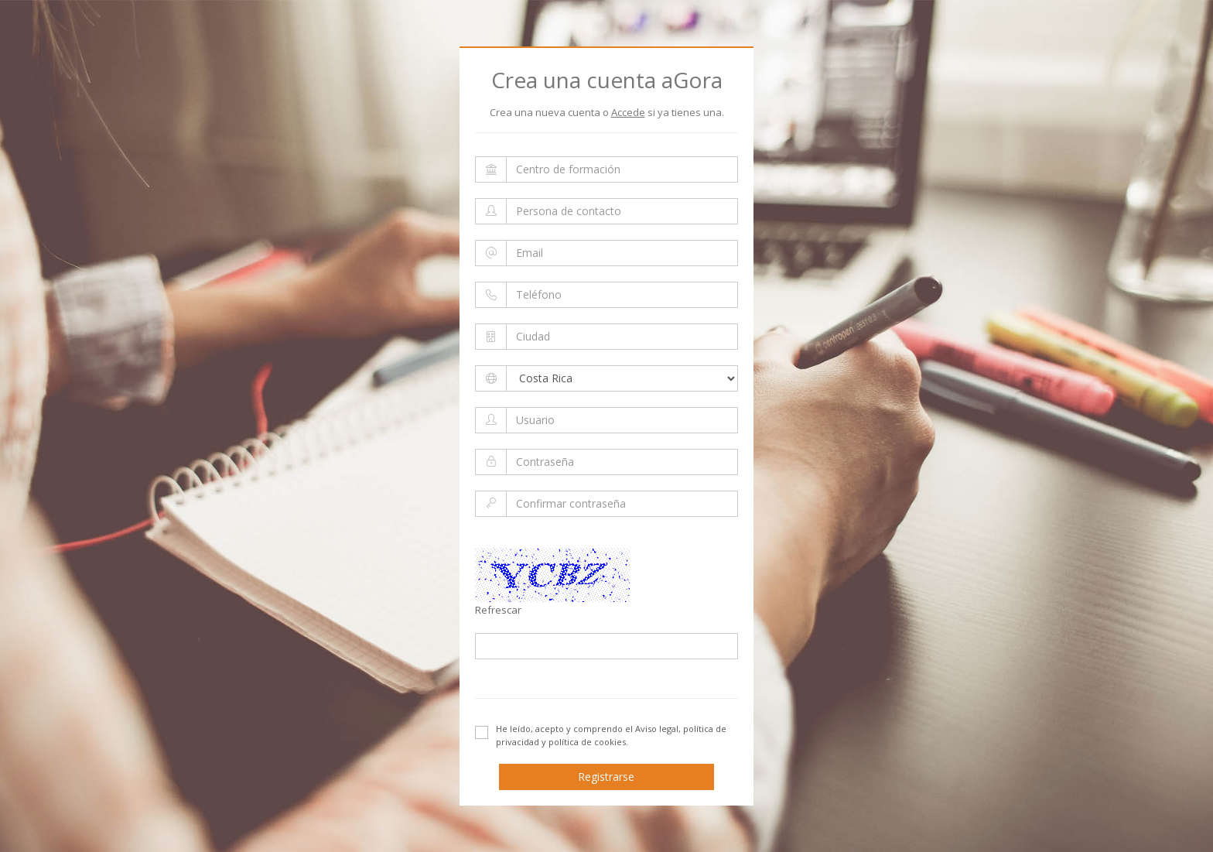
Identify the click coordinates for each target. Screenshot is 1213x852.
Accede (628, 112)
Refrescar (498, 610)
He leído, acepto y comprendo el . (600, 735)
